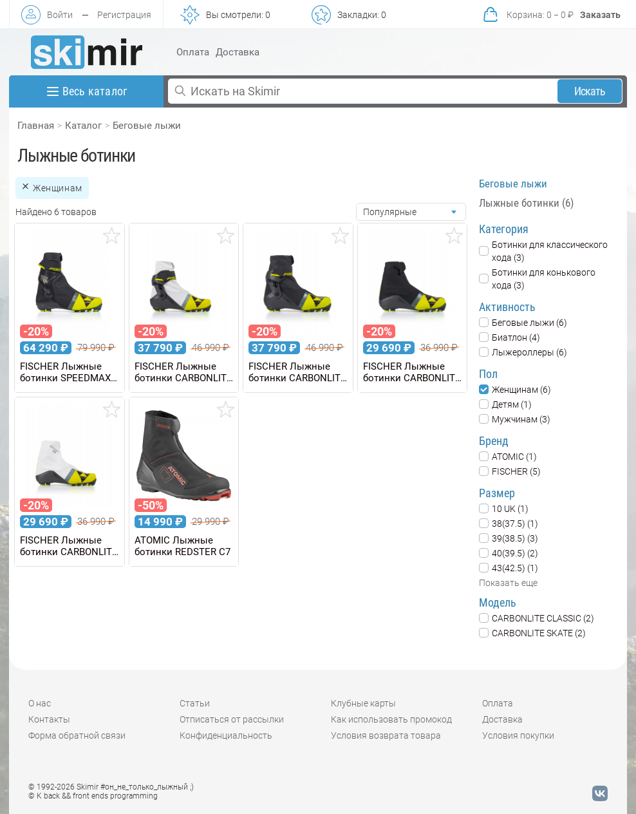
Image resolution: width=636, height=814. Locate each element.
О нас (39, 703)
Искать (590, 91)
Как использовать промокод (391, 719)
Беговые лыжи (147, 125)
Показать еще (508, 583)
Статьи (195, 703)
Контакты (49, 719)
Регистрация (124, 15)
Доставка (237, 52)
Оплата (192, 52)
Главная (35, 125)
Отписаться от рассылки (232, 719)
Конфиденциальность (226, 735)
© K (93, 795)
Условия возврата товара (386, 735)
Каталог (83, 125)
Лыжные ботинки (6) (526, 202)
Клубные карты (363, 703)
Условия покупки (518, 735)
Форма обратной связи (77, 735)
